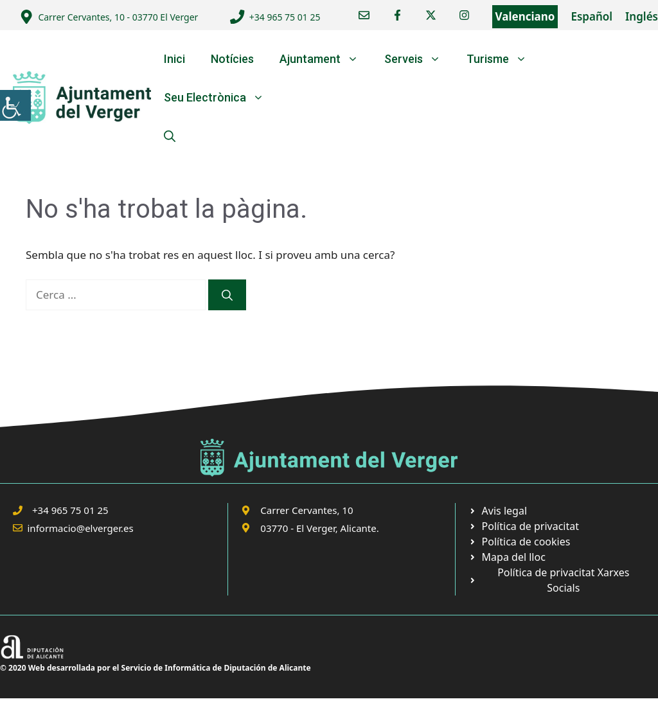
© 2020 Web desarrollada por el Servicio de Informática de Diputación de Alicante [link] (155, 667)
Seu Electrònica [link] (220, 97)
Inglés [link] (641, 16)
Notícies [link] (232, 59)
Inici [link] (174, 59)
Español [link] (591, 16)
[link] (15, 105)
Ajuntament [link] (325, 59)
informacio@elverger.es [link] (81, 528)
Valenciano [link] (525, 16)
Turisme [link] (503, 59)
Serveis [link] (419, 59)
